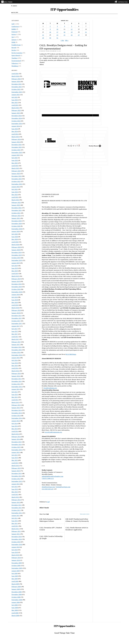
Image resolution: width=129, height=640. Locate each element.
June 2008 (15, 608)
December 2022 (16, 176)
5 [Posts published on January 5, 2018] (71, 26)
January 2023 (16, 174)
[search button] (14, 6)
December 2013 (16, 442)
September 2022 (17, 184)
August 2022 (16, 187)
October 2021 (16, 213)
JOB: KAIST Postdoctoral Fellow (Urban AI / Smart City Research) (77, 520)
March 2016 (15, 371)
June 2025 (15, 100)
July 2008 (15, 605)
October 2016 (16, 352)
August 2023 (16, 155)
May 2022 (15, 195)
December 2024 (16, 116)
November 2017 (17, 318)
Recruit (14, 47)
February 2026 (16, 79)
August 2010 (16, 547)
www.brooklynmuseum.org (53, 432)
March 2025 (15, 108)
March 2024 (15, 137)
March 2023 (15, 168)
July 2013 (15, 455)
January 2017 (16, 345)
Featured (14, 32)
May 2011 (15, 523)
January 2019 (16, 281)
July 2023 (15, 158)
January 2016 (16, 376)
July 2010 (15, 550)
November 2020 (17, 223)
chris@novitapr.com (48, 487)
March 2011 (15, 529)
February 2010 (16, 558)
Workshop (15, 66)
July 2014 (15, 423)
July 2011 (15, 518)
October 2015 (16, 384)
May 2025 (15, 102)
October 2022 (16, 181)
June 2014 (15, 426)
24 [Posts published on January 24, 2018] (57, 35)
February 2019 (16, 279)
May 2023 (15, 163)
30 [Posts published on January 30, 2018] (50, 38)
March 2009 (15, 584)
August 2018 (16, 295)
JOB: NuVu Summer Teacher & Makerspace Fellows (50, 520)
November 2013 (17, 444)
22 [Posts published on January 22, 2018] (43, 35)
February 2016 (16, 373)
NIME (13, 42)
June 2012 (15, 489)
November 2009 (17, 563)
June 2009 (15, 576)
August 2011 (16, 516)
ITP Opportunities (65, 9)
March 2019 (15, 276)
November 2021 (17, 210)
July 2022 (15, 189)
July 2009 (15, 573)
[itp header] (64, 2)
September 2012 (17, 481)
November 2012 (17, 476)
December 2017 (16, 316)
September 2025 (17, 92)
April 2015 (15, 400)
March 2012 (15, 497)
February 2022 (16, 202)
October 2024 (16, 121)
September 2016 (17, 355)
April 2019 (15, 273)
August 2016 (16, 358)
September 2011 (17, 513)
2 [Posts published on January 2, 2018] (50, 26)
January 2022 (16, 205)
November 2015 (17, 381)
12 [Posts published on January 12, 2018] (71, 29)
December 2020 (16, 221)
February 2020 (16, 247)
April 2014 (15, 431)
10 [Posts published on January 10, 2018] (57, 29)
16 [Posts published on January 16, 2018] (50, 32)
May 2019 (15, 271)
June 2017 (15, 331)
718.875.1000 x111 (48, 478)
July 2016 (15, 360)
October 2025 (16, 89)
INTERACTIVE (123, 2)
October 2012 (16, 479)
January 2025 (16, 113)
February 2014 (16, 437)
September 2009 (17, 568)
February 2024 (16, 139)
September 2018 (17, 292)
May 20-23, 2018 (50, 323)
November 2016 (17, 350)
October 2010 (16, 542)
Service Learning (17, 53)
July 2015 (15, 392)
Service (14, 50)
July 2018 (15, 297)
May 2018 (15, 302)
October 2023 (16, 150)
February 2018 (16, 310)
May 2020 (15, 239)
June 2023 (15, 160)
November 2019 (17, 255)
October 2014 (16, 416)
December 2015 (16, 379)
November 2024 (17, 118)
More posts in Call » (85, 514)
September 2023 (17, 152)
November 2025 (17, 87)
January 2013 (16, 471)
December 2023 (16, 145)
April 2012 (15, 494)
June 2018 (15, 300)
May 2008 (15, 610)
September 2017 (17, 323)
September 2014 (17, 418)
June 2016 (15, 363)
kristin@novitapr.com (63, 487)
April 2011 (15, 526)
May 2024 (15, 131)
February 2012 (16, 500)
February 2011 (16, 531)
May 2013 (15, 460)
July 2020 (15, 234)
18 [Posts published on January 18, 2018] (64, 32)
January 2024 (16, 142)
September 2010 (17, 544)
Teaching (14, 58)
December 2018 (16, 284)
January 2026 (16, 81)
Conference (15, 26)
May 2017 (15, 334)
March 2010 (15, 555)
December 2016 (16, 347)
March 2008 (15, 615)
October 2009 (16, 566)
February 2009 (16, 587)
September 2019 (17, 260)
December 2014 (16, 410)
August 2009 (16, 571)
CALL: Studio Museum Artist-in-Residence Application (77, 529)
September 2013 (17, 450)
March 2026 (15, 76)
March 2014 (15, 434)
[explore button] (116, 2)
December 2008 (16, 592)
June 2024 (15, 129)
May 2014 (15, 429)
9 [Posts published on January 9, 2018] (50, 29)
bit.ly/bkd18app (71, 354)
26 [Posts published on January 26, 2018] (71, 35)
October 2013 (16, 447)
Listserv (14, 40)
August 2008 (16, 602)
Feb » (66, 40)
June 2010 (15, 552)
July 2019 (15, 266)
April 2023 (15, 166)
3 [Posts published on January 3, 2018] (57, 26)
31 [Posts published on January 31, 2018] (57, 38)
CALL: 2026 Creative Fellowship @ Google (50, 537)
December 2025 (16, 84)
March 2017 (15, 339)
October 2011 (16, 510)
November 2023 (17, 147)
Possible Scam (16, 45)
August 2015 (16, 389)
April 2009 (15, 581)
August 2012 (16, 484)
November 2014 (17, 413)
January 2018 (16, 313)
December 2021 (16, 208)
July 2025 (15, 97)
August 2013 (16, 452)
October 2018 (16, 289)
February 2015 (16, 405)
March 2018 (15, 308)
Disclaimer (64, 16)
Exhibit (14, 29)
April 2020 (15, 242)
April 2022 (15, 197)
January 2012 (16, 502)
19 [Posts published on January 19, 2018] (71, 32)
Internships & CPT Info (76, 16)
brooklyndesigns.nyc (50, 388)
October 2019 (16, 258)
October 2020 (16, 226)
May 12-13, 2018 (67, 228)
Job (48, 16)
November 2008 (17, 594)
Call (52, 16)
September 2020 (17, 229)
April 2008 (15, 613)
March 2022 (15, 200)
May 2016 (15, 366)
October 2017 (16, 321)
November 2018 (17, 287)
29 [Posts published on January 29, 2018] (43, 38)
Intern (57, 16)
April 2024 (15, 134)
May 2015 (15, 397)
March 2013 (15, 466)
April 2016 (15, 368)
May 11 (78, 220)
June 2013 (15, 458)
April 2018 (15, 305)
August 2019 (16, 263)
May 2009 (15, 579)
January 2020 (16, 250)
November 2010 (17, 539)
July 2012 (15, 487)
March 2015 (15, 402)
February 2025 (16, 110)
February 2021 (16, 216)
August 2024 (16, 126)
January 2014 (16, 439)
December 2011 (16, 505)
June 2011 (15, 521)
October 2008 (16, 597)
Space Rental (16, 55)
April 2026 (15, 74)
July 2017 (15, 329)
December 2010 (16, 537)
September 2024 (17, 124)
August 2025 (16, 95)
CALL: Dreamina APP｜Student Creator (50, 529)
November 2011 (17, 508)
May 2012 (15, 492)
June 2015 (15, 395)
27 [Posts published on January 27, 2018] (79, 35)
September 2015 (17, 387)
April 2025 (15, 105)
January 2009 (16, 589)
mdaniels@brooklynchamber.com (52, 476)
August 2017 (16, 326)
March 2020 (15, 245)
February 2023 (16, 171)
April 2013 (15, 463)
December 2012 (16, 473)
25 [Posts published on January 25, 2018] (64, 35)
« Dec (62, 40)
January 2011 (16, 534)
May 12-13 (77, 384)
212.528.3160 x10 (47, 489)
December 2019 (16, 252)
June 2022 (15, 192)
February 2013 (16, 468)
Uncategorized (16, 61)
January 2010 (16, 560)
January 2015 (16, 408)
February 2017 (16, 342)
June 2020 (15, 237)
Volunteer (15, 63)
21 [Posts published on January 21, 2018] (86, 32)
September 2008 (17, 600)
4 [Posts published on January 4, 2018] (64, 26)
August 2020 (16, 231)
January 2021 (16, 218)
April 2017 (15, 337)
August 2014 (16, 421)
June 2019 (15, 268)
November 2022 (17, 179)
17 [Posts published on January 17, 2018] (57, 32)
